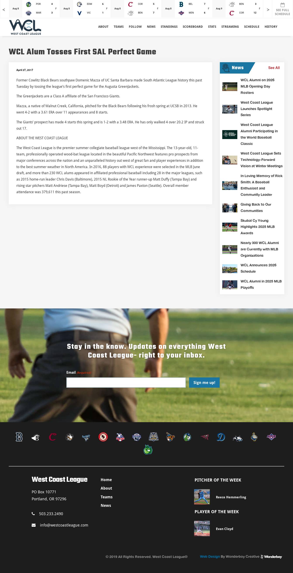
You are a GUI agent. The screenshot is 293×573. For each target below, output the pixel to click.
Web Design (210, 556)
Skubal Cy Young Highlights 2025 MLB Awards (258, 226)
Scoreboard (193, 26)
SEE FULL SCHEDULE (282, 9)
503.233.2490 (47, 513)
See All (274, 68)
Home (106, 479)
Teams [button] (119, 26)
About (103, 26)
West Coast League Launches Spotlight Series (257, 108)
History (271, 26)
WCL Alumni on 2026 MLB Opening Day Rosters (257, 86)
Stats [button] (212, 26)
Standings (169, 26)
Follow (135, 26)
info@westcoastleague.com (60, 525)
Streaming (230, 26)
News (151, 26)
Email (78, 372)
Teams (107, 497)
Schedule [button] (251, 26)
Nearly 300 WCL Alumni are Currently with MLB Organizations (260, 249)
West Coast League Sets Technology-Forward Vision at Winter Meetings (262, 159)
